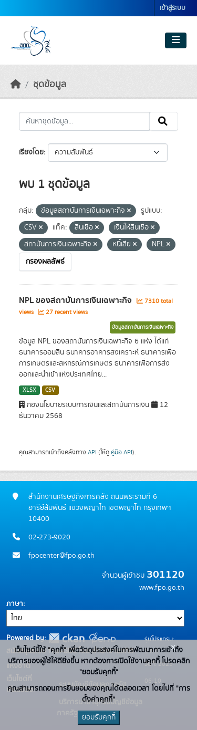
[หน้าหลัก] (16, 84)
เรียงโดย (31, 152)
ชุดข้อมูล (49, 84)
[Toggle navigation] (175, 40)
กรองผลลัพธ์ (45, 261)
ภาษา (14, 604)
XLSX (29, 390)
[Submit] (163, 121)
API (92, 452)
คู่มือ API (121, 452)
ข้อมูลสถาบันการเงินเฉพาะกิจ (142, 327)
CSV (50, 390)
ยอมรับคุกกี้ (99, 717)
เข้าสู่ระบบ (172, 8)
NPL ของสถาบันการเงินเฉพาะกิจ (76, 300)
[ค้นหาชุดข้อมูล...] (84, 121)
